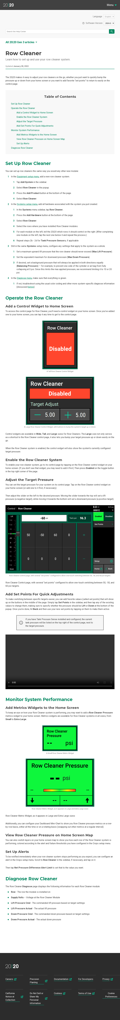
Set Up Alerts (23, 143)
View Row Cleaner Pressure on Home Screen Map (41, 139)
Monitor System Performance (25, 130)
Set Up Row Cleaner (20, 103)
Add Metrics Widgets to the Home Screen (37, 134)
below (31, 287)
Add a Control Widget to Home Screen (35, 112)
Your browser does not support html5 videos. (60, 662)
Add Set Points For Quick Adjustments (35, 126)
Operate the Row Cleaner (23, 108)
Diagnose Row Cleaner (22, 148)
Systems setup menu (27, 204)
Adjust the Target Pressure (29, 121)
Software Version (94, 23)
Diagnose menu (24, 278)
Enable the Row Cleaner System (32, 117)
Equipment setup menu (28, 176)
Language (97, 16)
